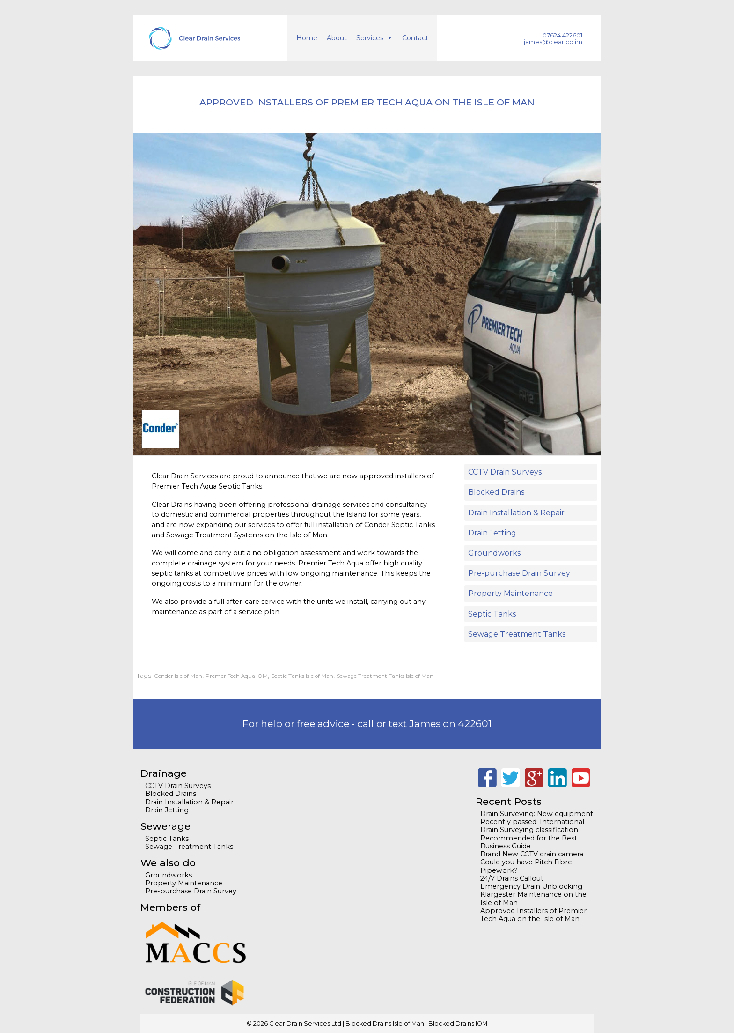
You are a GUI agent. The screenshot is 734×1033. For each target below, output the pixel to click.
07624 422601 (562, 35)
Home (306, 38)
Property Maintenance (510, 593)
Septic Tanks (492, 613)
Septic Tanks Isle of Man (302, 676)
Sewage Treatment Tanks (516, 634)
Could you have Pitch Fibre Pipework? (526, 866)
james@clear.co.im (553, 41)
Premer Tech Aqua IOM (237, 676)
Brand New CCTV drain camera (531, 854)
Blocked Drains (496, 492)
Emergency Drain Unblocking (531, 886)
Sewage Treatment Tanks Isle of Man (385, 676)
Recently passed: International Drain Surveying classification (532, 825)
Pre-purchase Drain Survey (519, 573)
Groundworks (494, 553)
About (337, 38)
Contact (415, 38)
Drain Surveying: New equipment (536, 814)
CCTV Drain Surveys (505, 472)
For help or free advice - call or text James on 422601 (367, 723)
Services (369, 38)
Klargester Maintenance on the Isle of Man (533, 898)
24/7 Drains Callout (511, 878)
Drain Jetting (492, 532)
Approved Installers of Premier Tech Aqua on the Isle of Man (533, 915)
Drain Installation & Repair (516, 512)
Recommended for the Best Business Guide (528, 842)
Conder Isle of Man (178, 676)
